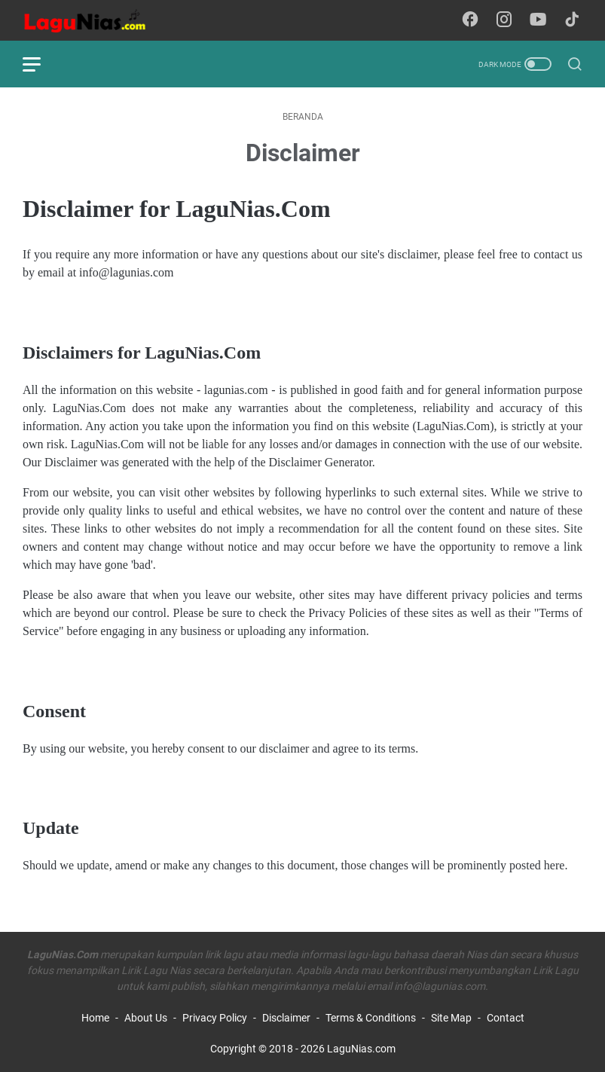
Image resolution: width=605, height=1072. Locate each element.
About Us (145, 1018)
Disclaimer (286, 1018)
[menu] (41, 64)
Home (95, 1018)
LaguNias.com (361, 1049)
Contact (505, 1018)
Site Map (451, 1018)
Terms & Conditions (370, 1018)
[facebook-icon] (470, 20)
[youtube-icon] (537, 20)
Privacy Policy (214, 1018)
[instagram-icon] (504, 20)
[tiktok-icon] (571, 20)
